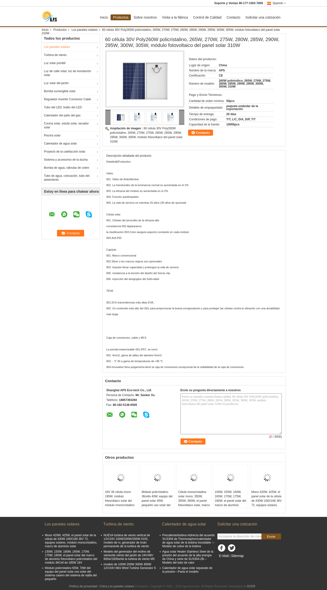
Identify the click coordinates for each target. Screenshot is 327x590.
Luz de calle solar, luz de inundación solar (67, 73)
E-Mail (224, 556)
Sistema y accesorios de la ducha (66, 159)
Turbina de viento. (56, 55)
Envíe (271, 536)
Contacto (233, 17)
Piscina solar (52, 135)
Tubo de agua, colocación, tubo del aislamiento (67, 177)
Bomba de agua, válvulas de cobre (66, 167)
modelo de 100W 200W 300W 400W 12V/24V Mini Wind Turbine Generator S (130, 566)
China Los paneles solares (117, 586)
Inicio (104, 17)
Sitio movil (225, 562)
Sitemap (237, 556)
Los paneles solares (85, 30)
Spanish (279, 3)
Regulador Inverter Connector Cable (67, 99)
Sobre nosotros (145, 17)
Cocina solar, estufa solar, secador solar (66, 125)
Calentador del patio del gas (62, 115)
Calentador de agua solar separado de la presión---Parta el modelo (187, 569)
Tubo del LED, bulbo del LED (63, 107)
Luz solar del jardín (56, 83)
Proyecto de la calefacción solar (64, 151)
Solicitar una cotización (263, 17)
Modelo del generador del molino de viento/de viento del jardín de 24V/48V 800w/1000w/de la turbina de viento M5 (129, 555)
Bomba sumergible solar (60, 91)
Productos (120, 17)
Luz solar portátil (55, 63)
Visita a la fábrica (175, 17)
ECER (251, 586)
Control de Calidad (207, 17)
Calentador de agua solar (60, 143)
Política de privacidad (83, 586)
